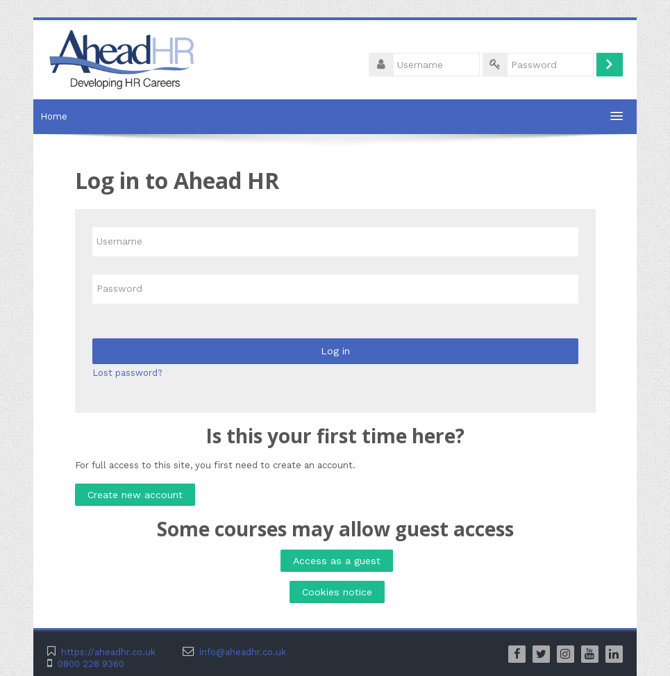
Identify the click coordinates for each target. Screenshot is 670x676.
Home (53, 116)
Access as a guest (336, 560)
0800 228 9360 (91, 664)
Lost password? (127, 373)
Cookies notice (337, 591)
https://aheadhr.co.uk (108, 652)
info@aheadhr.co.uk (242, 652)
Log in (335, 350)
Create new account (135, 494)
